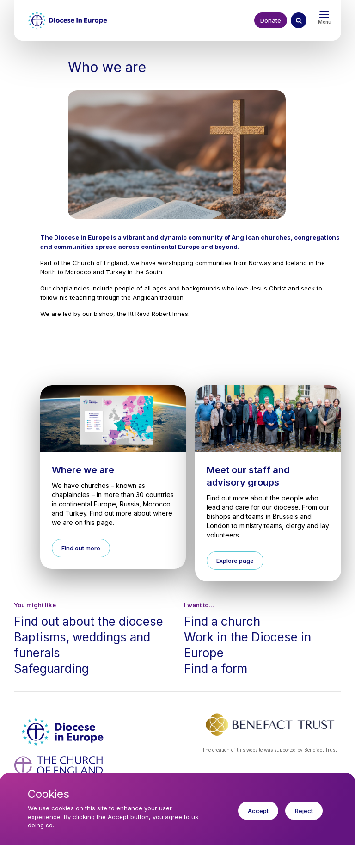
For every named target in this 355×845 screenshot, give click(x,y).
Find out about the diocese (88, 621)
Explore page (235, 560)
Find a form (215, 668)
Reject (304, 810)
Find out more (80, 548)
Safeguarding (51, 668)
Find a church (222, 621)
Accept (258, 810)
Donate (270, 20)
